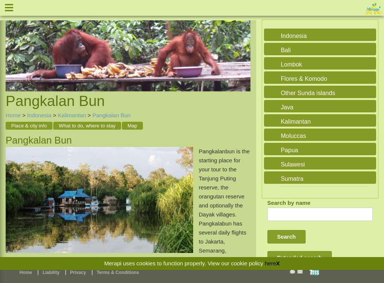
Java (287, 107)
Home (13, 115)
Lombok (291, 64)
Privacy (78, 272)
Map (132, 126)
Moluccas (293, 136)
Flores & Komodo (304, 79)
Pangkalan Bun (111, 115)
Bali (286, 50)
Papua (289, 150)
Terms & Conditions (118, 272)
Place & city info (29, 126)
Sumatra (292, 179)
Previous (13, 47)
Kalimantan (72, 115)
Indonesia (39, 115)
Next (243, 47)
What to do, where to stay (87, 126)
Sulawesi (293, 164)
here (270, 263)
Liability (50, 272)
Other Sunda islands (308, 93)
